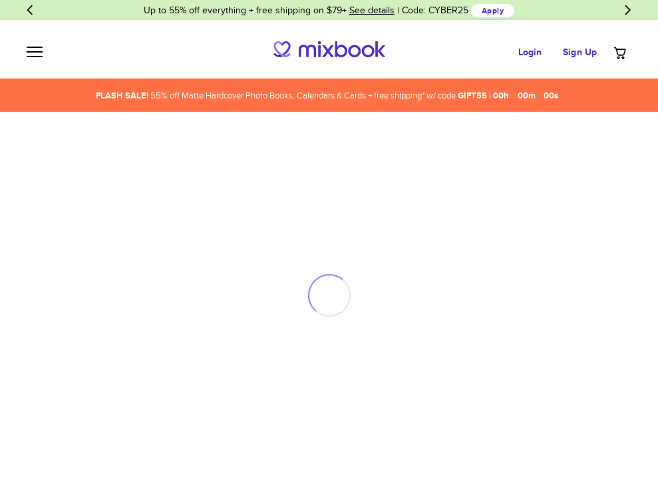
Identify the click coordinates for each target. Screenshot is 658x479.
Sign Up (580, 52)
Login (530, 52)
